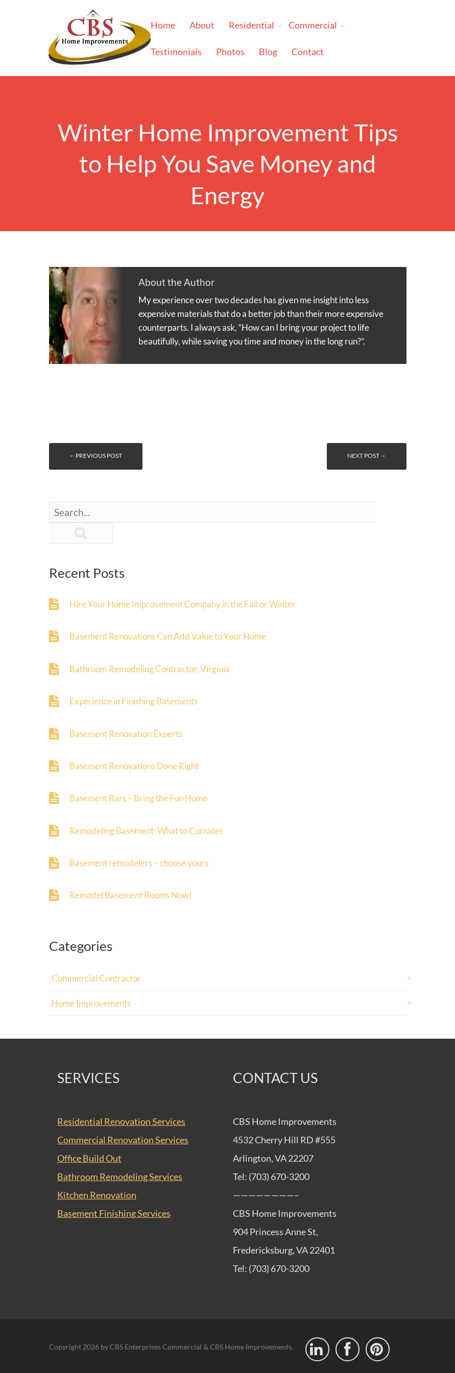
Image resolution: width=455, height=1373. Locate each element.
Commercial (313, 25)
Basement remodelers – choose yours (138, 862)
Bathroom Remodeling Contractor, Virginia (149, 669)
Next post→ (366, 455)
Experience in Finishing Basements (133, 701)
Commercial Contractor (96, 978)
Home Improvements (91, 1003)
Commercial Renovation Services (122, 1139)
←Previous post (95, 455)
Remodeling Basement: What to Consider (146, 830)
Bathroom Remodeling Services (119, 1176)
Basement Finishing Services (114, 1213)
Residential (251, 25)
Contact (308, 51)
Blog (268, 51)
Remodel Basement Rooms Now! (130, 895)
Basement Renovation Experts (125, 733)
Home (163, 25)
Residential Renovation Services (121, 1121)
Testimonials (176, 51)
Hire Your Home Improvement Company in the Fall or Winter (182, 604)
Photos (230, 51)
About (201, 25)
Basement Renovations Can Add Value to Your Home (167, 636)
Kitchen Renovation (96, 1194)
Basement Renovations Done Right (134, 766)
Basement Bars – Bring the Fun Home (138, 798)
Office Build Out (89, 1158)
